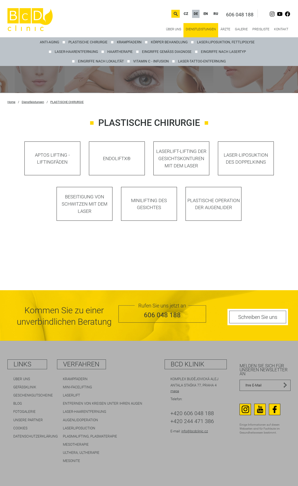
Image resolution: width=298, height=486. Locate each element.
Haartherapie (120, 52)
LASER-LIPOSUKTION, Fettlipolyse (226, 42)
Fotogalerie (24, 412)
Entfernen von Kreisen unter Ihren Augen (102, 403)
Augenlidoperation (80, 420)
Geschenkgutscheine (33, 395)
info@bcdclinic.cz (194, 431)
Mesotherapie (76, 444)
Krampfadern (75, 379)
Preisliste (260, 29)
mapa (174, 391)
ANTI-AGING (49, 42)
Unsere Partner (28, 420)
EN (205, 14)
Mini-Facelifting (77, 387)
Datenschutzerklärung (35, 436)
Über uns (173, 29)
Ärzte (225, 29)
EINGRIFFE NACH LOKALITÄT (101, 61)
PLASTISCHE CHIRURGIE (88, 42)
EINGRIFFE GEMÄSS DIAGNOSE (167, 52)
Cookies (20, 428)
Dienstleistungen (201, 29)
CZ (186, 14)
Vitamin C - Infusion (151, 61)
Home (11, 102)
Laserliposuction (79, 428)
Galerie (241, 29)
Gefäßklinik (24, 387)
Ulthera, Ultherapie (81, 453)
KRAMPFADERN (129, 42)
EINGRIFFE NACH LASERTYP (223, 52)
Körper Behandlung (169, 42)
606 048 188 (240, 14)
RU (215, 14)
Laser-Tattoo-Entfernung (202, 61)
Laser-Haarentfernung (76, 52)
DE (196, 14)
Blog (17, 403)
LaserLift (71, 395)
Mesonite (71, 461)
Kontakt (281, 29)
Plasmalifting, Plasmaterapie (90, 436)
